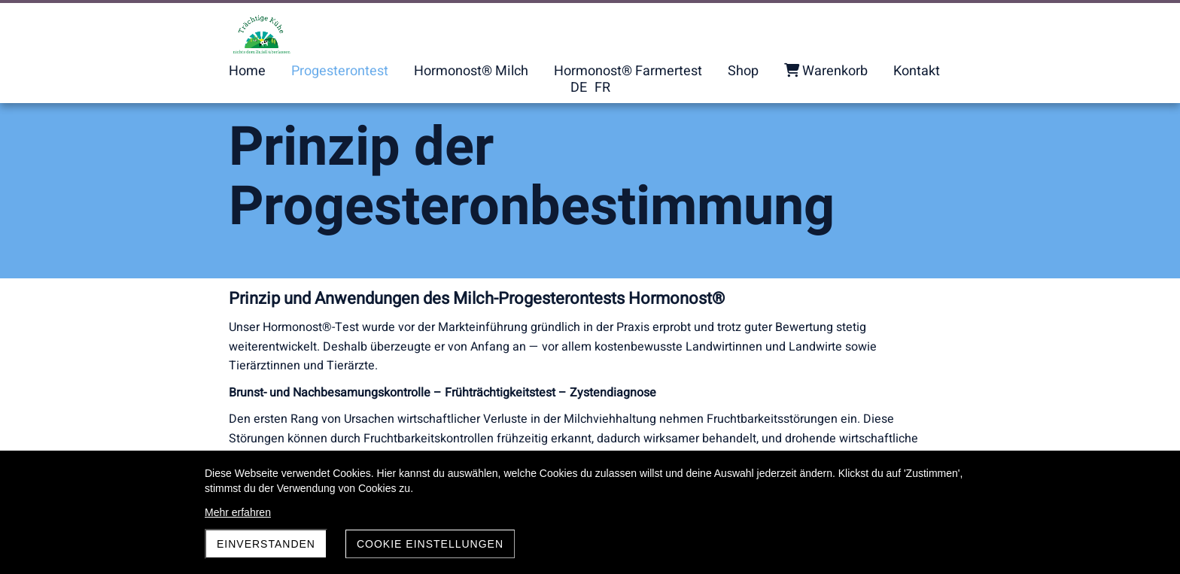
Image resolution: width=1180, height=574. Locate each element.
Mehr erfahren (238, 512)
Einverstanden (266, 544)
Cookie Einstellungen (430, 544)
